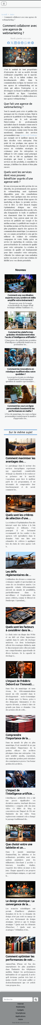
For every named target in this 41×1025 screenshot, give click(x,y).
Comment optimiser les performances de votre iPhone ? (20, 960)
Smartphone (20, 1013)
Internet (20, 1004)
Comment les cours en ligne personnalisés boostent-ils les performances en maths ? (20, 408)
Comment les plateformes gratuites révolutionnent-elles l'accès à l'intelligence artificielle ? (20, 334)
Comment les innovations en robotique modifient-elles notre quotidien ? (20, 371)
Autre (12, 14)
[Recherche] (18, 999)
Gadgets (20, 1010)
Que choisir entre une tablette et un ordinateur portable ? (19, 847)
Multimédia (20, 1007)
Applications (20, 1016)
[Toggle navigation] (4, 3)
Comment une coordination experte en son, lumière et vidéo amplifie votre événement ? (20, 297)
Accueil (4, 14)
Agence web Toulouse (28, 135)
